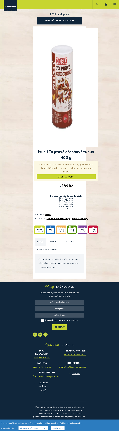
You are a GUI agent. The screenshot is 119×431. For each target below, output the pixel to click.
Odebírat (59, 327)
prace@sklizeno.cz (42, 367)
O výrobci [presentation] (68, 242)
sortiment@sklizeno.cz (75, 355)
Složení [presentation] (53, 242)
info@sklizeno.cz (42, 358)
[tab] (40, 242)
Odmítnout (57, 429)
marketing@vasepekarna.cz (72, 367)
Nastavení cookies (8, 428)
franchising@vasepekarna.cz (47, 376)
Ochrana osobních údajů (43, 386)
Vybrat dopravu (61, 14)
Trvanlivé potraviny (58, 219)
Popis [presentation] (40, 242)
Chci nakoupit (66, 177)
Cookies (76, 374)
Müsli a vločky (80, 219)
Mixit (48, 214)
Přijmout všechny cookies (33, 429)
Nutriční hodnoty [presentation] (47, 250)
